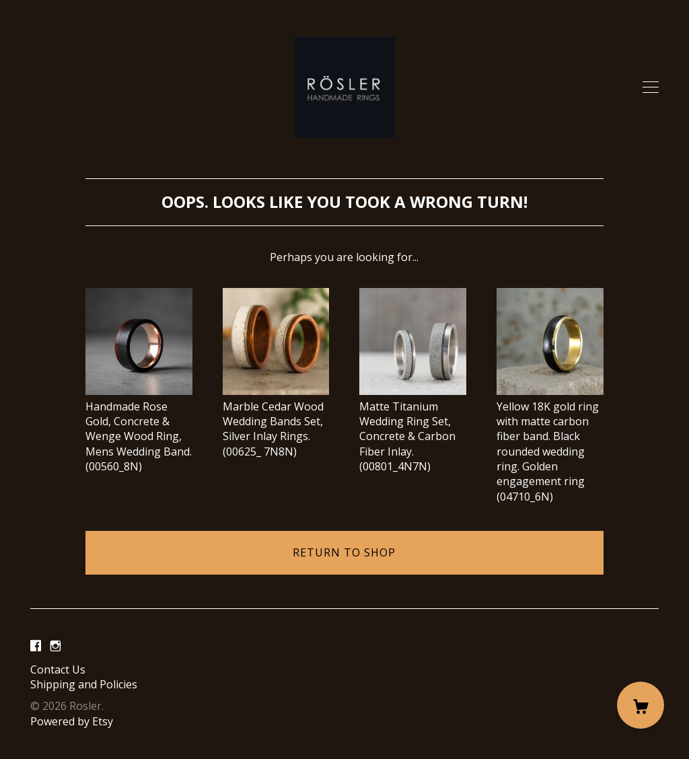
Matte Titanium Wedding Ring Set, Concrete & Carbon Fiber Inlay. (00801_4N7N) (412, 429)
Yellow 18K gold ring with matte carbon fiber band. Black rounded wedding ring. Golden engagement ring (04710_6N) (550, 444)
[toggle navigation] (651, 87)
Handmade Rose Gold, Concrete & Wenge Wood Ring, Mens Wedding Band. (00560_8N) (138, 429)
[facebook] (35, 646)
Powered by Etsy (71, 721)
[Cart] (640, 705)
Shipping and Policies (83, 684)
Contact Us (57, 669)
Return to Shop (344, 552)
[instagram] (55, 646)
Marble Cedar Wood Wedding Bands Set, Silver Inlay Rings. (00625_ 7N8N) (276, 421)
